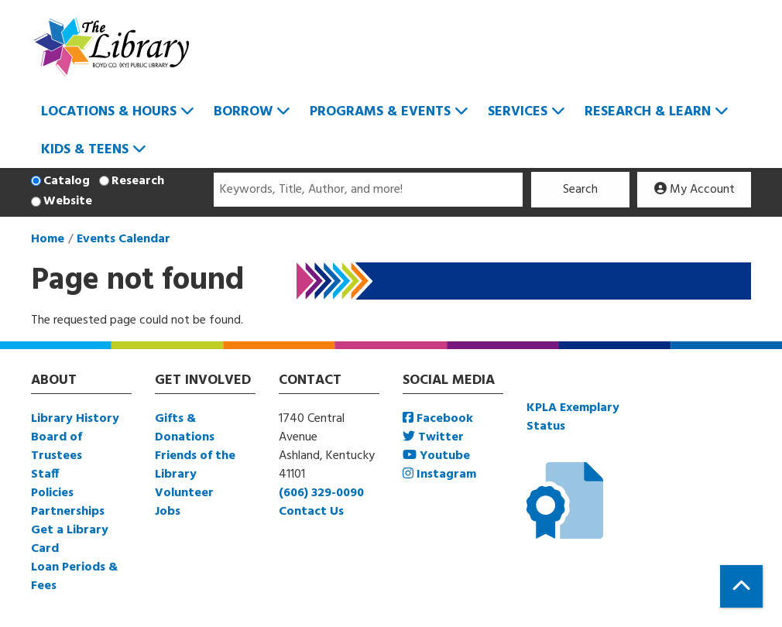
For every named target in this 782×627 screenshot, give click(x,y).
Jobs (167, 512)
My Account (694, 190)
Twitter (433, 437)
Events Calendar (123, 239)
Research (137, 181)
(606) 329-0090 (321, 493)
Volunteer (184, 493)
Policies (52, 493)
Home (47, 239)
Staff (45, 474)
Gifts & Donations (184, 428)
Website (67, 201)
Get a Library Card (69, 539)
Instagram (439, 474)
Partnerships (68, 512)
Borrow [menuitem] (243, 112)
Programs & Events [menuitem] (380, 112)
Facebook (438, 419)
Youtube (436, 456)
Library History (75, 419)
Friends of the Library (195, 465)
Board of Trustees (56, 446)
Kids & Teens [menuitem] (85, 150)
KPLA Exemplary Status (572, 417)
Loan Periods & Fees (74, 576)
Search (580, 190)
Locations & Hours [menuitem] (109, 112)
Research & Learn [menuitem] (648, 112)
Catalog (66, 181)
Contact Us (311, 512)
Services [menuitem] (517, 112)
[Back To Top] (741, 586)
